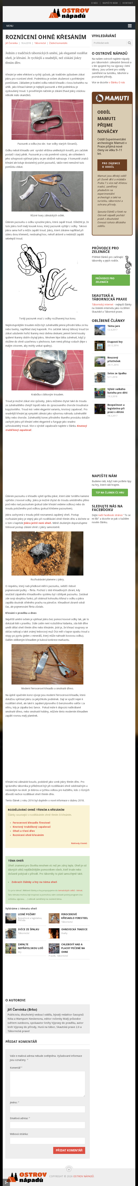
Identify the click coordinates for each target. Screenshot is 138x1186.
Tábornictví (40, 43)
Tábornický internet (102, 304)
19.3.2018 (112, 396)
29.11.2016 (113, 365)
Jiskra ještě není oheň (37, 523)
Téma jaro (113, 326)
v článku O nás (117, 82)
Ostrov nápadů (83, 1176)
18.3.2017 (112, 416)
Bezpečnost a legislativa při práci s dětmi (116, 408)
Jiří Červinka (11, 43)
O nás (94, 3)
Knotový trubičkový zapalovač (32, 826)
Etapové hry (115, 341)
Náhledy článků (79, 843)
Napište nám (110, 3)
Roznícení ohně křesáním (28, 835)
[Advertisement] (61, 979)
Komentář (16, 1067)
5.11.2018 (112, 377)
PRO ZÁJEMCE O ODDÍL (111, 165)
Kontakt (128, 3)
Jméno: (14, 1102)
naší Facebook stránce (110, 515)
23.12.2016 (113, 345)
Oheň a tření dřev (24, 831)
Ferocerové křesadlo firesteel (31, 822)
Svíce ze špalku (116, 373)
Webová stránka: (19, 1134)
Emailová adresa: (20, 1118)
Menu (9, 25)
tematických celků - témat (70, 890)
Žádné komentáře (58, 43)
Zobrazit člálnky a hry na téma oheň (34, 882)
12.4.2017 (112, 330)
